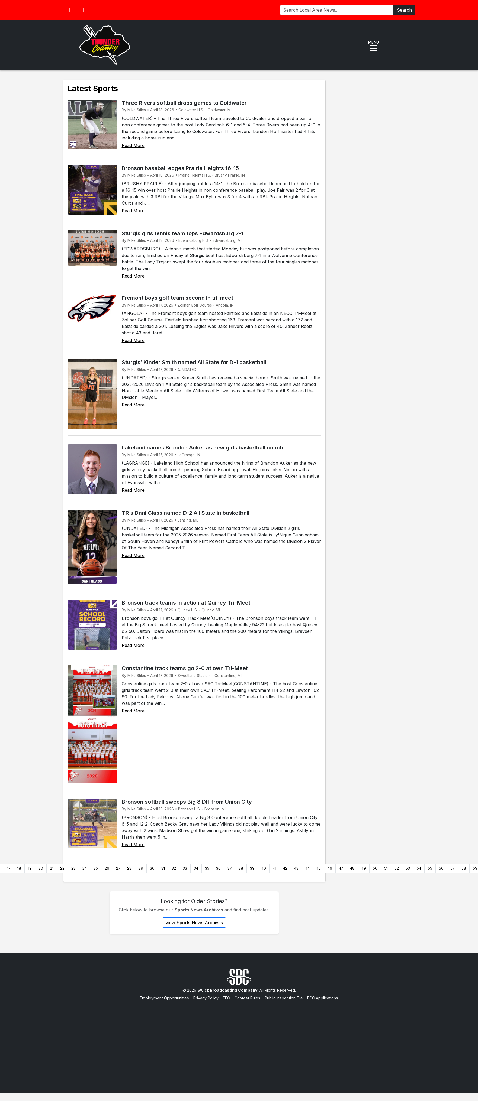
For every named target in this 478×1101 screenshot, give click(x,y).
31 (163, 868)
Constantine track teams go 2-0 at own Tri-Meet (185, 668)
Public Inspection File (284, 998)
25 (96, 868)
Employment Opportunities (164, 998)
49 (363, 868)
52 (396, 868)
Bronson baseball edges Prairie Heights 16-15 (180, 168)
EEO (226, 998)
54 (419, 868)
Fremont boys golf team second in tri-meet (177, 298)
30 (152, 868)
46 (330, 868)
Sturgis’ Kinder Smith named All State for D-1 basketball (194, 362)
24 (84, 868)
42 (285, 868)
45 (318, 868)
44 (307, 868)
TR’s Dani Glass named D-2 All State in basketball (185, 513)
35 (207, 868)
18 (19, 868)
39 (252, 868)
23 (73, 868)
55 (430, 868)
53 (408, 868)
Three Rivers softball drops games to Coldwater (184, 103)
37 (229, 868)
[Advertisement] (239, 1042)
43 (296, 868)
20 (41, 868)
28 (129, 868)
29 (141, 868)
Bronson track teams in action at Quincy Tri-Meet (186, 603)
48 (352, 868)
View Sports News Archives (194, 922)
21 (51, 868)
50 (375, 868)
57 (452, 868)
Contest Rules (247, 998)
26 (107, 868)
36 (218, 868)
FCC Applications (322, 998)
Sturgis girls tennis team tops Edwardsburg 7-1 (182, 233)
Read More (133, 145)
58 (463, 868)
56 (441, 868)
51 (386, 868)
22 (62, 868)
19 (30, 868)
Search (404, 10)
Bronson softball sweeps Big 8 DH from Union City (187, 802)
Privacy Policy (206, 998)
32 (174, 868)
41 (274, 868)
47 (341, 868)
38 (241, 868)
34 (196, 868)
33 (185, 868)
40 (263, 868)
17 (9, 868)
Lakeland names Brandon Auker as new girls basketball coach (202, 447)
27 (118, 868)
